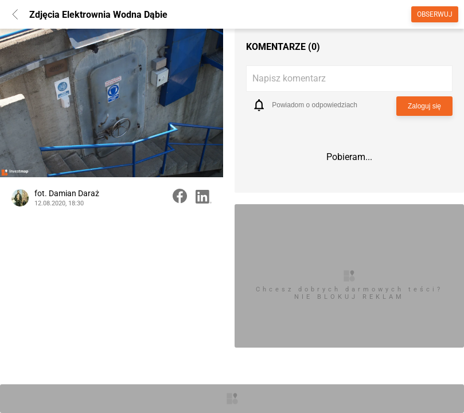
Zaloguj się (424, 106)
